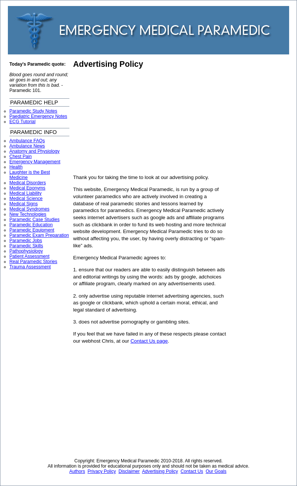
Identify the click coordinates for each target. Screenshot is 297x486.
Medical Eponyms (27, 188)
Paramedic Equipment (31, 230)
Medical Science (26, 198)
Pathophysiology (26, 251)
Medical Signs (23, 203)
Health (15, 167)
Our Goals (216, 471)
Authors (77, 471)
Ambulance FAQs (27, 140)
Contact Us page (149, 341)
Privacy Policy (102, 471)
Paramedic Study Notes (33, 111)
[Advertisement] (136, 121)
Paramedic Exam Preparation (39, 235)
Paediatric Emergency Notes (38, 116)
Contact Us (191, 471)
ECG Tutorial (22, 121)
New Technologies (27, 214)
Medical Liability (25, 193)
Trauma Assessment (30, 266)
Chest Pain (20, 156)
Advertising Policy (108, 64)
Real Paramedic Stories (33, 261)
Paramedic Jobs (25, 240)
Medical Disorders (27, 182)
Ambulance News (27, 146)
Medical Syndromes (29, 209)
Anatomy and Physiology (34, 151)
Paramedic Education (31, 224)
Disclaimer (129, 471)
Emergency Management (34, 161)
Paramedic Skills (26, 245)
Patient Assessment (29, 256)
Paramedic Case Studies (34, 219)
